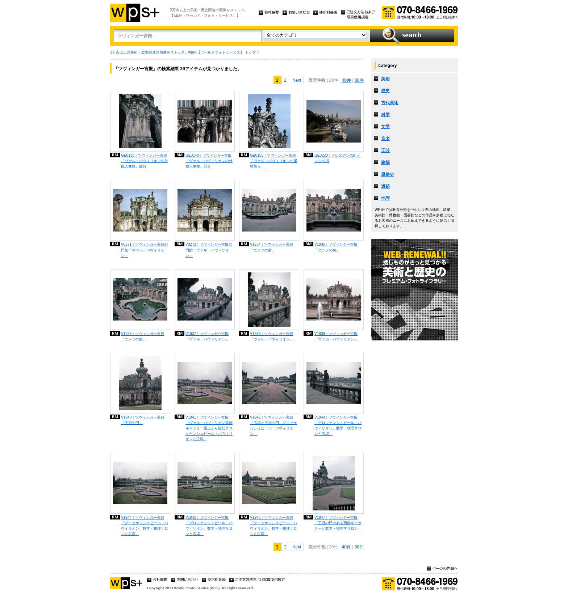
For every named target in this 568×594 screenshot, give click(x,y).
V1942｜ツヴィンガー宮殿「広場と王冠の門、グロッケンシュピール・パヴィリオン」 (273, 425)
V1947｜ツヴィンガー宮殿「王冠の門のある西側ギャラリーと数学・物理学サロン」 (338, 522)
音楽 (385, 138)
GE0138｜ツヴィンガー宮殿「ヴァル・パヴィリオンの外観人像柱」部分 (144, 160)
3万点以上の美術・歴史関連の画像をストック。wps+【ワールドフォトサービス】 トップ (183, 52)
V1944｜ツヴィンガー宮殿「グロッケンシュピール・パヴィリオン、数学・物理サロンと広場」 (144, 525)
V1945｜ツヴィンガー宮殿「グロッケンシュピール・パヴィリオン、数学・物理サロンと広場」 (209, 525)
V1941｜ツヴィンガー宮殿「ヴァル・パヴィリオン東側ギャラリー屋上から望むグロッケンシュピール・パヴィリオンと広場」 (209, 428)
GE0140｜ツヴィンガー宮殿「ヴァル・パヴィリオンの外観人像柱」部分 (209, 160)
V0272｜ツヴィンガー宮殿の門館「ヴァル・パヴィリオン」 (208, 249)
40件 (346, 80)
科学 (385, 114)
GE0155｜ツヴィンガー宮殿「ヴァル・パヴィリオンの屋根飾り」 (273, 160)
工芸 (385, 150)
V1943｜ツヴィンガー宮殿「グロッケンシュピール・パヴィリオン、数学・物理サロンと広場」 (338, 425)
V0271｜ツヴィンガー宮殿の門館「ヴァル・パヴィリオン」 (144, 249)
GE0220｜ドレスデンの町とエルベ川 (337, 158)
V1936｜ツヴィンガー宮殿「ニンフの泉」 (142, 336)
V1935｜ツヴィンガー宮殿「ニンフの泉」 (336, 247)
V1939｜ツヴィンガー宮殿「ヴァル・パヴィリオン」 (336, 336)
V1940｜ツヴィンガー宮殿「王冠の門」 (142, 420)
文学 (385, 126)
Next (296, 80)
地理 (385, 198)
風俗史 (387, 174)
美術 (385, 78)
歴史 (385, 90)
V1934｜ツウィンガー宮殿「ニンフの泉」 (271, 247)
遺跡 (385, 186)
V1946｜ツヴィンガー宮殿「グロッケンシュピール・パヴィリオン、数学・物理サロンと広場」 (273, 525)
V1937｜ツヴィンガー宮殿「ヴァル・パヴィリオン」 (207, 336)
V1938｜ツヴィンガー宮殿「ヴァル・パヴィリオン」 (271, 336)
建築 (385, 162)
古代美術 (389, 102)
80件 (359, 80)
